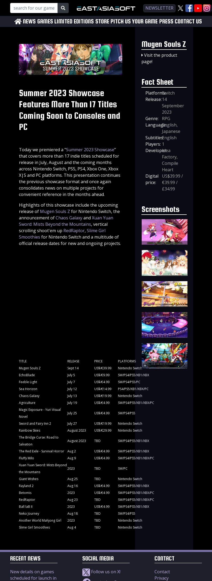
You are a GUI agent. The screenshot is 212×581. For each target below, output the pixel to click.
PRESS (166, 21)
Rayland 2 (26, 486)
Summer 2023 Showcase (90, 150)
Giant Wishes (28, 479)
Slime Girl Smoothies (34, 527)
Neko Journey (29, 513)
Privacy (161, 578)
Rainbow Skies (29, 430)
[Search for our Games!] (34, 8)
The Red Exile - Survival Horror (41, 451)
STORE (102, 21)
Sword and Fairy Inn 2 (35, 423)
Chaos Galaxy (69, 218)
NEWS (29, 21)
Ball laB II (25, 506)
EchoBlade (27, 375)
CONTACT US (188, 21)
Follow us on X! (101, 572)
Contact (162, 572)
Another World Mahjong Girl (40, 520)
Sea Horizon (28, 389)
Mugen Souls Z (55, 211)
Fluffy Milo (26, 458)
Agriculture (27, 402)
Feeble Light (28, 382)
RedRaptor (74, 231)
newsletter (159, 8)
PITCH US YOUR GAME (134, 21)
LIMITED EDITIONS (74, 21)
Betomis (25, 492)
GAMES (45, 21)
